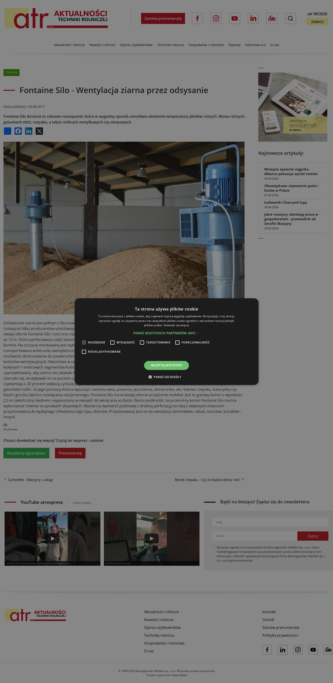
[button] (166, 333)
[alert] (166, 341)
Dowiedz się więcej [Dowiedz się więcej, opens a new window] (176, 325)
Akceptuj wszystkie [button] (166, 365)
